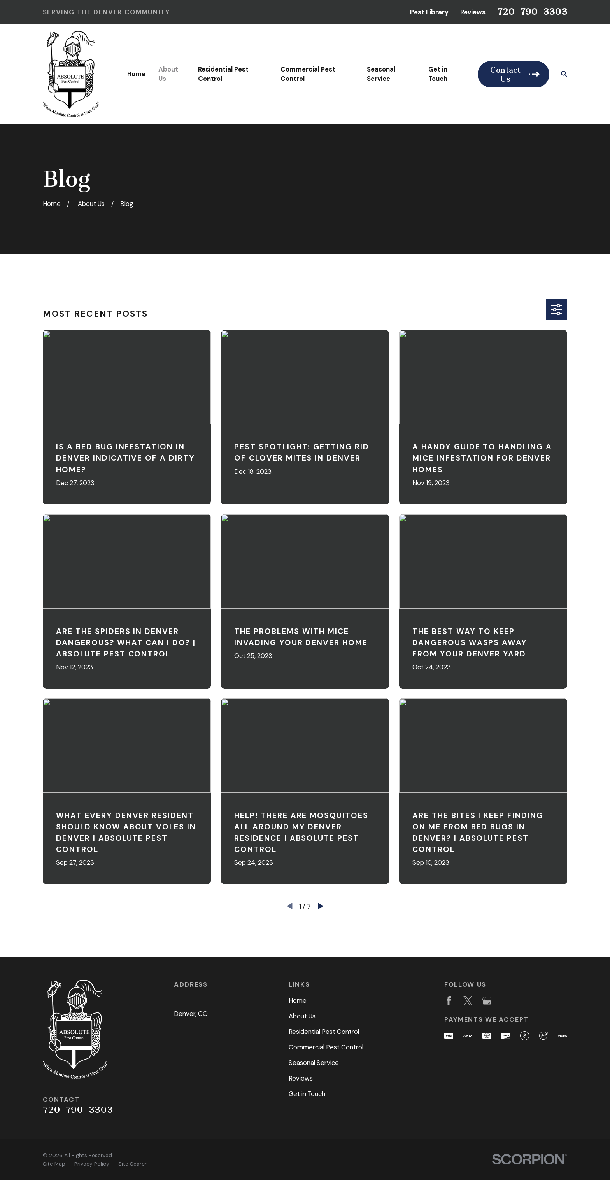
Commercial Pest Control (326, 1047)
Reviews (473, 12)
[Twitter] (467, 1000)
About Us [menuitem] (168, 73)
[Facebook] (448, 1000)
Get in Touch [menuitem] (437, 73)
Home (298, 1000)
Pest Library (429, 12)
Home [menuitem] (136, 74)
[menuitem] (54, 1164)
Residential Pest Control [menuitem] (223, 73)
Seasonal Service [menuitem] (381, 73)
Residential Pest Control (324, 1031)
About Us (302, 1016)
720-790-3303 (532, 11)
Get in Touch (307, 1093)
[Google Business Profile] (486, 1000)
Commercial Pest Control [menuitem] (307, 73)
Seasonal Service (314, 1062)
